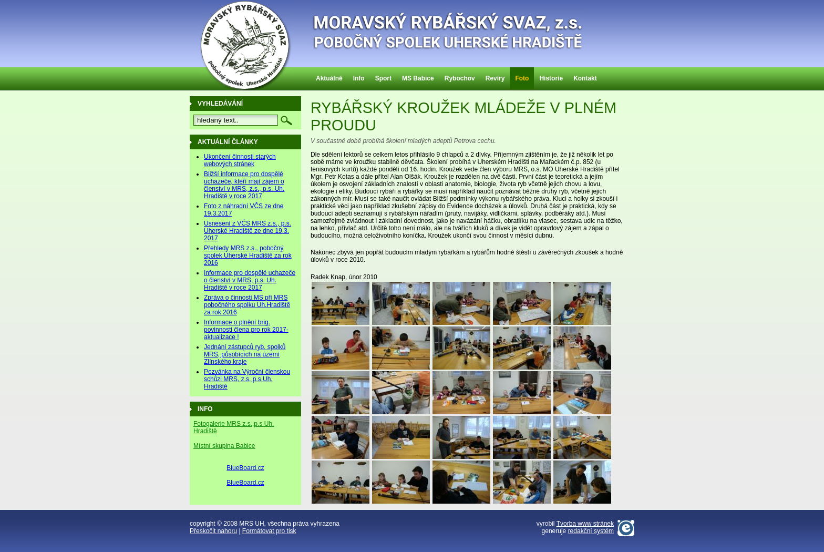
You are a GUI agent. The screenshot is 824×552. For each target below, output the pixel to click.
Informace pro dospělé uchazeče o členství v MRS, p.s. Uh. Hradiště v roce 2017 (249, 280)
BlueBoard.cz (245, 468)
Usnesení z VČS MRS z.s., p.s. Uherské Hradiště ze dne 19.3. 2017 (247, 231)
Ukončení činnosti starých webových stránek (240, 160)
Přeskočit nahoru (213, 531)
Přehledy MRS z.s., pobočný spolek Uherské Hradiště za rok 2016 (248, 255)
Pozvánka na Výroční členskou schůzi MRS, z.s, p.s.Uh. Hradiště (247, 379)
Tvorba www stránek (585, 523)
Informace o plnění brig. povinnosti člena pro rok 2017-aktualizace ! (246, 330)
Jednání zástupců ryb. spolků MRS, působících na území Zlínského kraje (244, 354)
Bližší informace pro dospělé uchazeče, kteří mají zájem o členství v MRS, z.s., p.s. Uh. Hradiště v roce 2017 (244, 185)
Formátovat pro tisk (269, 531)
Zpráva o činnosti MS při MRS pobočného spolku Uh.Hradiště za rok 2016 (247, 305)
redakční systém (591, 531)
